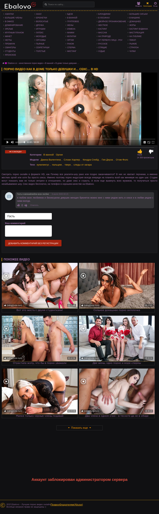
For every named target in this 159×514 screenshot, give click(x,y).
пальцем (57, 164)
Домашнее (135, 21)
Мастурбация (136, 33)
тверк (68, 164)
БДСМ (70, 14)
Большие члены (13, 18)
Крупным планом (14, 33)
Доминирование (14, 25)
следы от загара (83, 164)
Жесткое (103, 25)
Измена (71, 29)
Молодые (41, 36)
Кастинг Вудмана (138, 29)
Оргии (70, 40)
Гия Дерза (107, 159)
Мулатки (71, 36)
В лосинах (104, 18)
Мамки (70, 33)
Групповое (73, 21)
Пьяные (40, 44)
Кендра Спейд (91, 159)
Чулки (132, 51)
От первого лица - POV (110, 40)
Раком (70, 44)
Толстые (41, 51)
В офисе (9, 21)
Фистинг (71, 51)
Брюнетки (41, 18)
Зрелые (9, 29)
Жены (70, 25)
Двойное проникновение (112, 21)
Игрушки (40, 29)
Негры (8, 40)
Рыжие (133, 44)
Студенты (10, 51)
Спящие (102, 47)
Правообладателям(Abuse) (67, 504)
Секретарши (42, 47)
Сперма (71, 47)
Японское (10, 55)
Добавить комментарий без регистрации (33, 243)
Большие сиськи (138, 14)
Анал (38, 14)
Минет (8, 36)
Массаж (102, 33)
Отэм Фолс (122, 159)
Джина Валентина (51, 159)
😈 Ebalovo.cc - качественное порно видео (24, 63)
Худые (101, 51)
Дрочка (40, 25)
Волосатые (42, 21)
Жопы (132, 25)
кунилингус (43, 164)
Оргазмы (41, 40)
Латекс (40, 33)
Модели (138, 4)
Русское (103, 44)
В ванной (72, 18)
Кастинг (102, 29)
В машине (134, 18)
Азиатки (9, 14)
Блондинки (104, 14)
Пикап (132, 40)
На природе (104, 36)
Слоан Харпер (72, 159)
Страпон (133, 47)
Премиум (10, 44)
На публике (135, 36)
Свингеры (10, 47)
